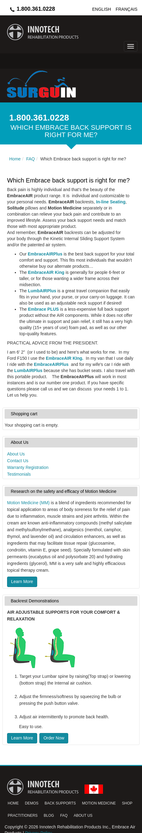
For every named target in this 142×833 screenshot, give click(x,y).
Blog (49, 815)
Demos (31, 803)
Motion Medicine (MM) (28, 502)
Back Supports (60, 803)
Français (126, 9)
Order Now (53, 737)
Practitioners (22, 815)
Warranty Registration (28, 467)
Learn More (22, 581)
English (101, 9)
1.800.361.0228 (32, 9)
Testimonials (19, 474)
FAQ (64, 815)
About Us (16, 453)
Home (13, 803)
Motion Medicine (99, 803)
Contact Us (17, 460)
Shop (127, 803)
